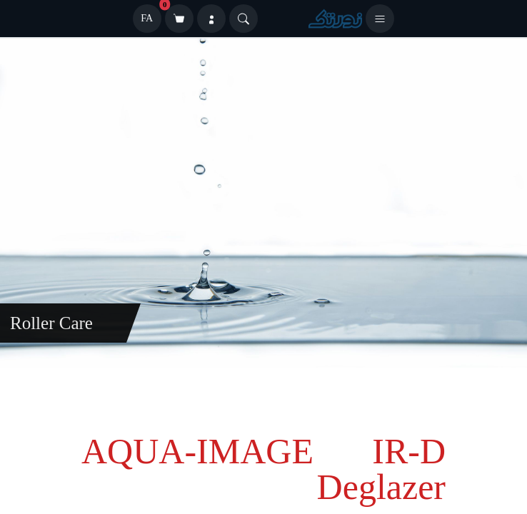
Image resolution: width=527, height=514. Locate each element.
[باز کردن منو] (380, 18)
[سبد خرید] (179, 18)
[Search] (243, 18)
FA (147, 18)
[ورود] (211, 18)
